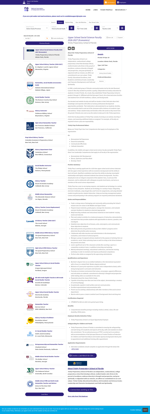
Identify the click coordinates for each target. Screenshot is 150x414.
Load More (44, 394)
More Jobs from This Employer (78, 396)
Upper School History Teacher (45, 369)
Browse (60, 22)
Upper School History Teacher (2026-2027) (49, 64)
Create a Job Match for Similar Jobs (83, 355)
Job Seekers (110, 2)
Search (53, 22)
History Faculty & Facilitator (44, 318)
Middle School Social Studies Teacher (47, 356)
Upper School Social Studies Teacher (47, 292)
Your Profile (106, 10)
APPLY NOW (110, 48)
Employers (121, 2)
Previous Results (44, 43)
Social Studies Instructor (43, 165)
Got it (145, 410)
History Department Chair (43, 149)
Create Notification (57, 38)
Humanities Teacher (41, 304)
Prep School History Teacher (34, 137)
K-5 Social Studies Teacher (43, 331)
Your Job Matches (81, 22)
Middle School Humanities (43, 194)
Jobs (95, 10)
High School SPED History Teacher (46, 248)
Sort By (27, 38)
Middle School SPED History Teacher (47, 233)
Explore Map (69, 22)
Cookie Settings (135, 410)
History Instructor (41, 111)
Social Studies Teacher (42, 97)
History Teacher (40, 181)
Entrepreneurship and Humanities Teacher (49, 344)
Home (88, 10)
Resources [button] (120, 10)
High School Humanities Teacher (45, 123)
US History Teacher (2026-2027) (45, 221)
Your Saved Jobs (94, 22)
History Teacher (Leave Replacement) (47, 207)
